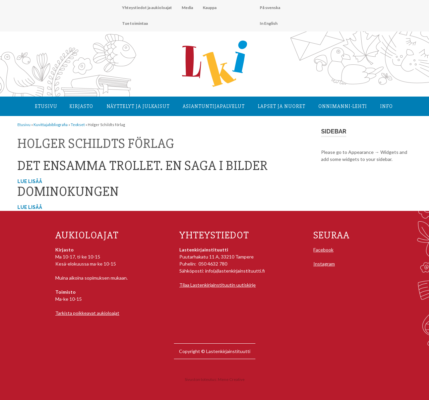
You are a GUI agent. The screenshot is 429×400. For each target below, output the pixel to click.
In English (269, 23)
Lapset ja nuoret (281, 106)
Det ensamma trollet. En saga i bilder (142, 166)
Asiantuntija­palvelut (214, 106)
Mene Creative (231, 379)
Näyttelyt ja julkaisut (138, 106)
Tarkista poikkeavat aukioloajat (87, 313)
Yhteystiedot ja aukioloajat (147, 7)
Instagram (324, 264)
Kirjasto (81, 106)
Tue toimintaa (135, 23)
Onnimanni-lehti (342, 106)
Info (386, 106)
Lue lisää (29, 181)
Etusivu (46, 106)
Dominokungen (68, 191)
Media (187, 7)
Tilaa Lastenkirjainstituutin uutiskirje (217, 285)
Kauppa (210, 7)
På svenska (270, 7)
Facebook (323, 249)
